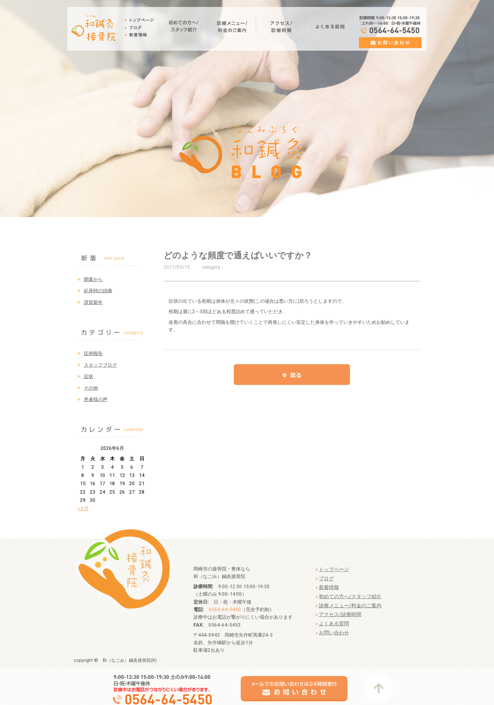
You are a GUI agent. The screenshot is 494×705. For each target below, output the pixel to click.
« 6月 (83, 508)
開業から (93, 279)
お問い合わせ (334, 633)
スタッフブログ (100, 365)
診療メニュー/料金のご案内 (350, 606)
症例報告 (93, 353)
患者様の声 (95, 399)
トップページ (334, 569)
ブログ (326, 579)
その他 (91, 388)
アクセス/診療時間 (340, 614)
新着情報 (329, 587)
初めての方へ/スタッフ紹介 (350, 596)
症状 (88, 376)
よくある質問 (334, 624)
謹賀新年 (93, 302)
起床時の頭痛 (98, 291)
